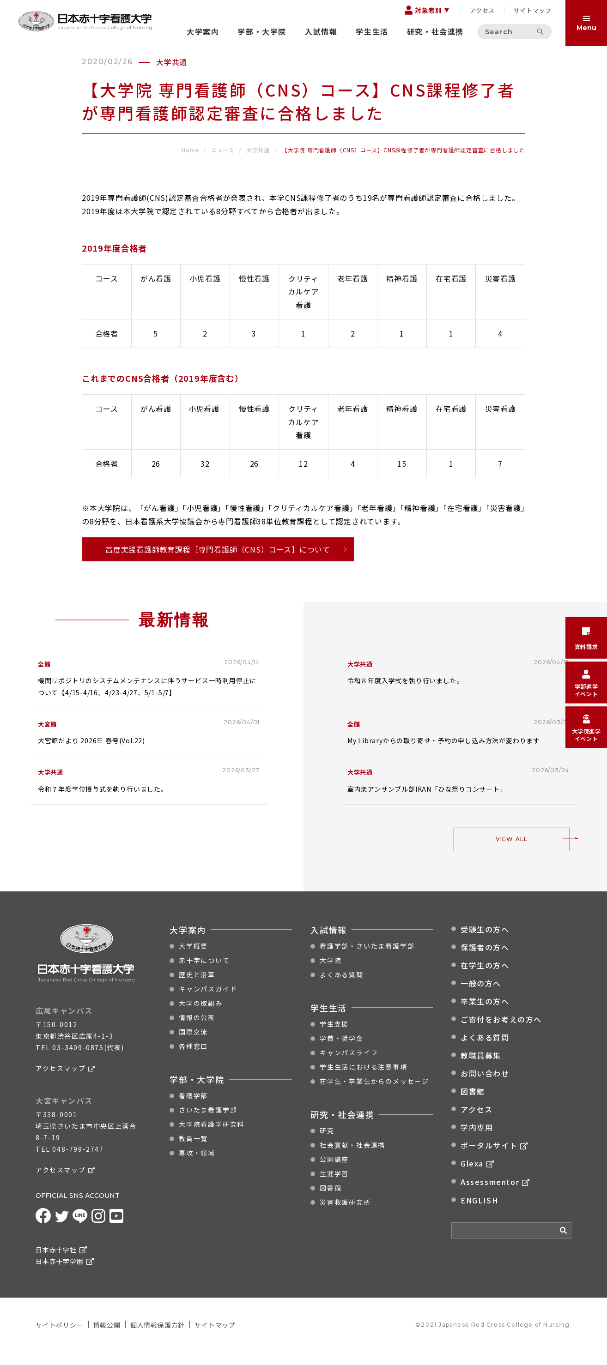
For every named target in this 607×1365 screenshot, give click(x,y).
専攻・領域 (197, 1166)
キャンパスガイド (208, 1002)
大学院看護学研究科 (211, 1137)
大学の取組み (201, 1016)
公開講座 (334, 1172)
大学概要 (193, 959)
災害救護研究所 (345, 1215)
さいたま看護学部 (208, 1123)
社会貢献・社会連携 (352, 1158)
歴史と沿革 (197, 987)
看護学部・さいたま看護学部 (367, 959)
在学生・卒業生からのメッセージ (374, 1094)
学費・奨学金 (342, 1051)
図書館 (330, 1201)
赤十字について (204, 973)
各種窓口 (193, 1059)
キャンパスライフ (349, 1065)
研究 (327, 1144)
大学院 (330, 973)
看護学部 (193, 1108)
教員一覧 (193, 1151)
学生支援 (334, 1037)
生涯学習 (334, 1186)
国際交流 (193, 1045)
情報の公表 (197, 1030)
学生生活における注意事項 (363, 1080)
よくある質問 (342, 987)
